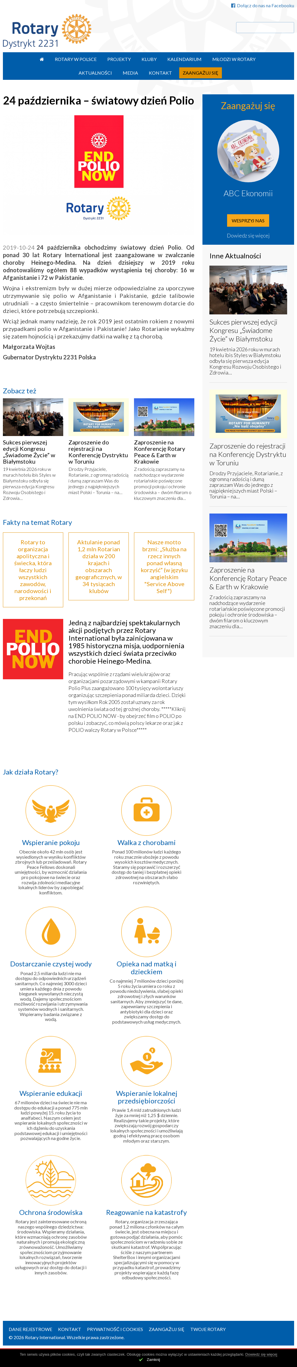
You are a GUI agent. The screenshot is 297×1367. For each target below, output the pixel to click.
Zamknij (153, 1359)
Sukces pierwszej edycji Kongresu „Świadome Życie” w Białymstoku (29, 452)
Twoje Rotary (208, 1329)
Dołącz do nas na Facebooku (262, 5)
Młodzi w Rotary (234, 59)
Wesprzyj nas (248, 220)
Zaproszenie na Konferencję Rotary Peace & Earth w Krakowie (159, 452)
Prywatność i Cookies (115, 1329)
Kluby (149, 59)
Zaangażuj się (200, 72)
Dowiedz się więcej (248, 235)
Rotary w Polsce (76, 59)
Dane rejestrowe (30, 1329)
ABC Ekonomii (248, 193)
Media (130, 72)
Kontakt (160, 72)
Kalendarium (184, 59)
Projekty (119, 59)
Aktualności (95, 72)
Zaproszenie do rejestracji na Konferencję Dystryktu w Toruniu (98, 452)
